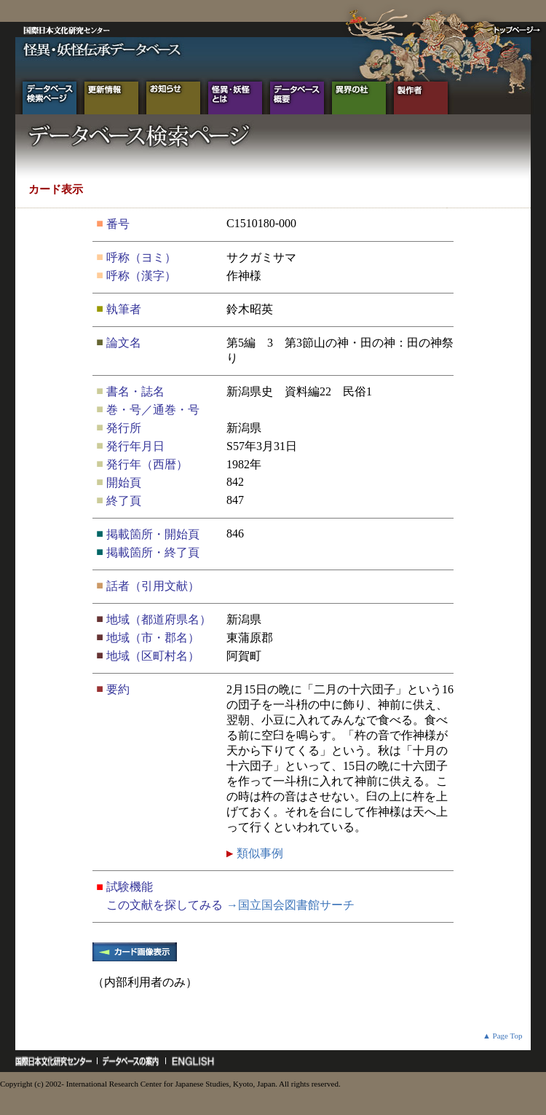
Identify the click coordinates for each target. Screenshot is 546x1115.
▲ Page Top (503, 1035)
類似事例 (258, 853)
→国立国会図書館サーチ (290, 905)
